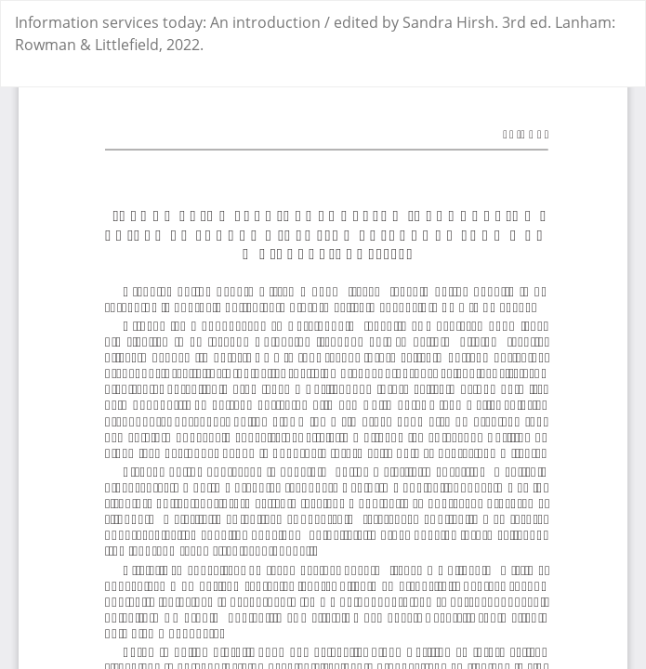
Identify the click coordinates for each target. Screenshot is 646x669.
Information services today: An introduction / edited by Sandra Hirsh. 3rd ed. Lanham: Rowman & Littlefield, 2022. (315, 33)
